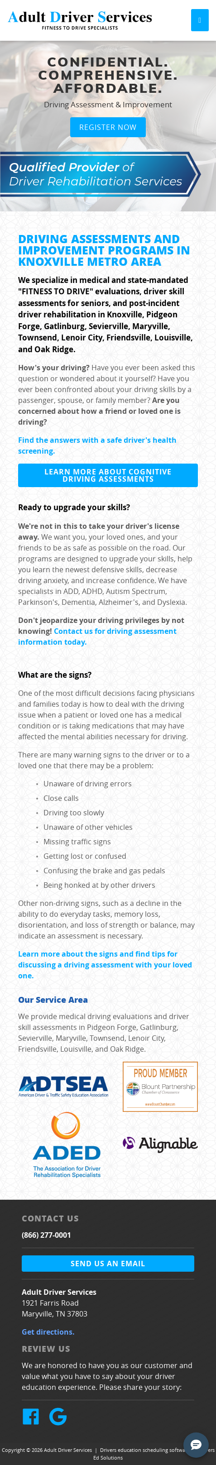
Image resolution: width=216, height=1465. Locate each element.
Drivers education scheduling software (145, 1449)
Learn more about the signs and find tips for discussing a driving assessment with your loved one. (105, 965)
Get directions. (48, 1332)
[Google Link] (61, 1423)
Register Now (108, 127)
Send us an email (108, 1264)
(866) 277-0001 (46, 1235)
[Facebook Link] (34, 1423)
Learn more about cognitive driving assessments (108, 475)
